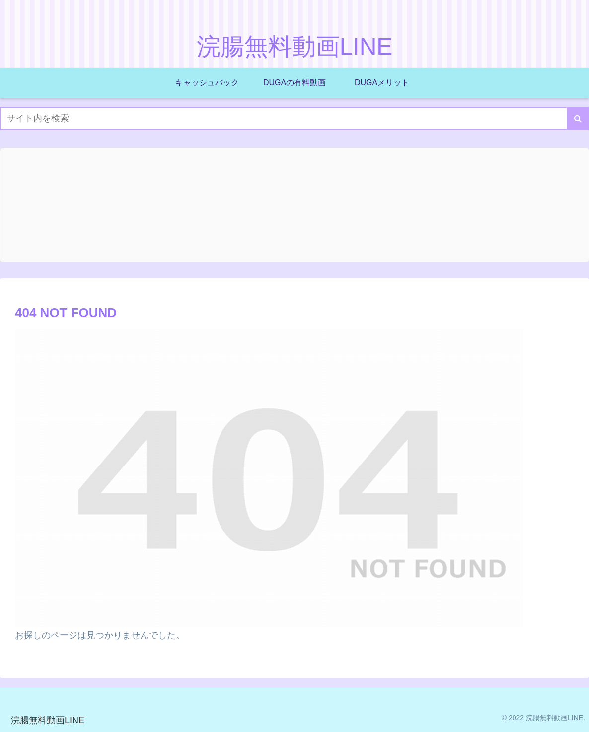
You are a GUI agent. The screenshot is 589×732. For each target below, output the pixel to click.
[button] (578, 118)
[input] (294, 118)
